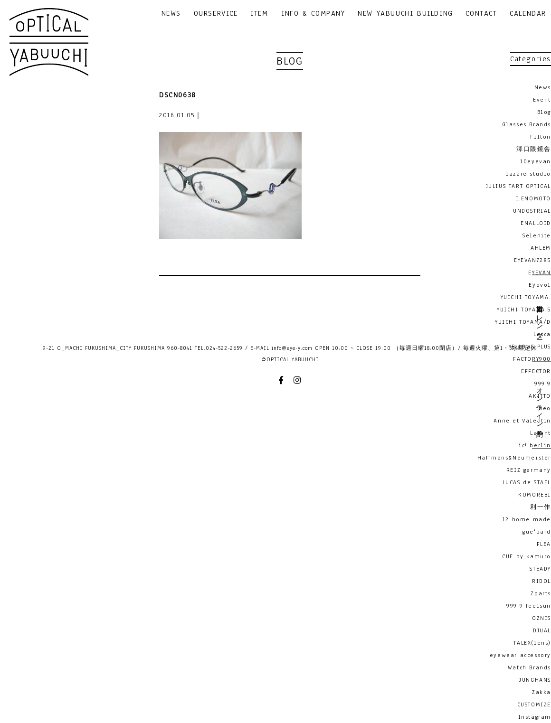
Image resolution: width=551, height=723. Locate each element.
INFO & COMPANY (313, 14)
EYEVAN (539, 272)
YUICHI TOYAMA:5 (524, 309)
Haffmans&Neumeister (514, 457)
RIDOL (541, 581)
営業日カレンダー (539, 318)
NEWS (171, 14)
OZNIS (541, 618)
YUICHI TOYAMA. (526, 297)
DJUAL (542, 630)
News (542, 87)
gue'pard (536, 531)
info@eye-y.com (292, 348)
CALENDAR (528, 14)
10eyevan (535, 161)
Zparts (541, 593)
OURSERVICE (216, 14)
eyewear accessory (520, 655)
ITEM (259, 14)
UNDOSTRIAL (532, 211)
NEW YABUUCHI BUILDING (405, 14)
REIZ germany (528, 470)
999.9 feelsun (528, 606)
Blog (544, 112)
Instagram (534, 717)
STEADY (540, 569)
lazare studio (528, 174)
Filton (540, 137)
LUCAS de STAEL (527, 482)
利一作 (540, 507)
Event (542, 99)
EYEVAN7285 (532, 260)
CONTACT (481, 14)
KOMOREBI (534, 494)
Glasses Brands (526, 124)
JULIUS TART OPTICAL (518, 186)
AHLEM (541, 248)
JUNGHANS (535, 680)
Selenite (536, 235)
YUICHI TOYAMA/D (523, 322)
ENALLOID (536, 223)
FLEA (544, 544)
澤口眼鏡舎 (533, 149)
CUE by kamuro (526, 556)
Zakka (541, 692)
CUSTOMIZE (534, 704)
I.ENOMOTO (533, 198)
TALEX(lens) (532, 643)
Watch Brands (529, 667)
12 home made (527, 519)
